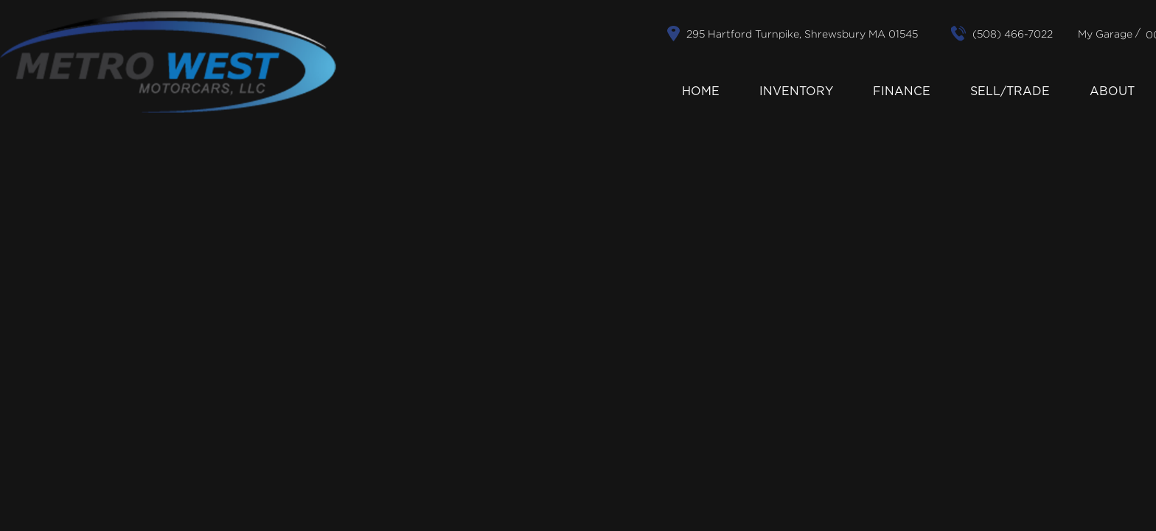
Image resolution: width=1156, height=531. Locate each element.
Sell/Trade (1010, 91)
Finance (901, 91)
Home (701, 91)
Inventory (796, 91)
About (1112, 91)
